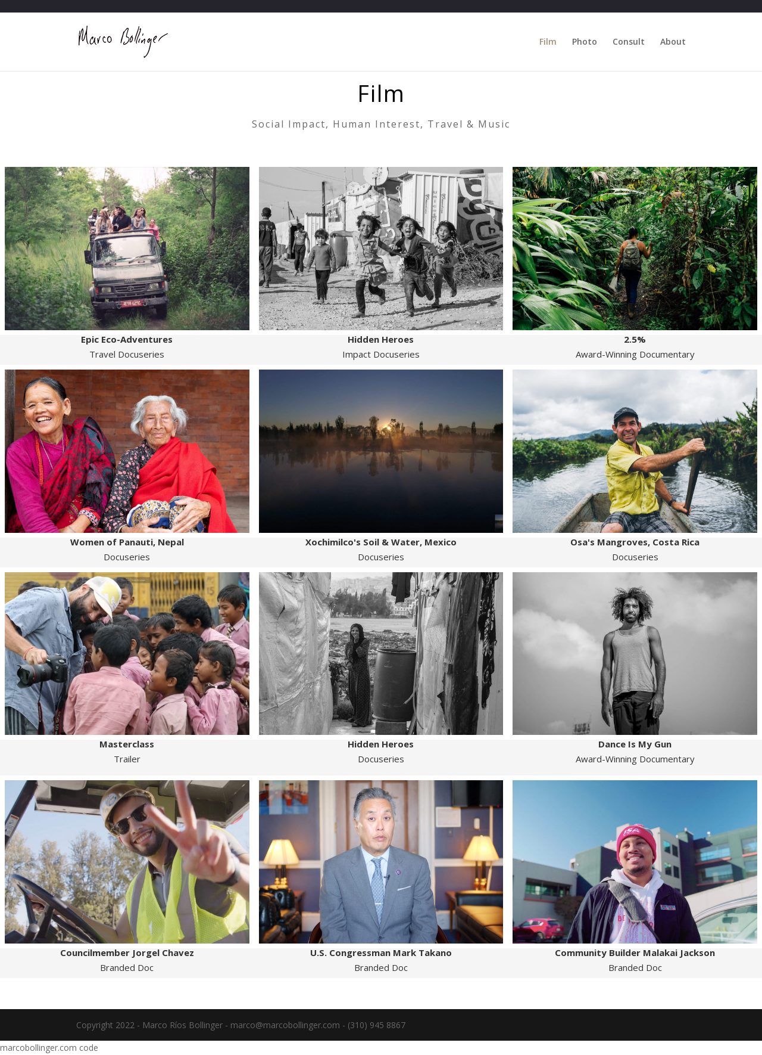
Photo (584, 42)
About (673, 42)
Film (548, 42)
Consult (629, 42)
